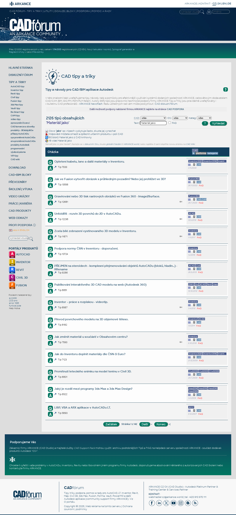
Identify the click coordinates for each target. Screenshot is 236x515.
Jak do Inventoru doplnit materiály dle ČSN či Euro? (89, 354)
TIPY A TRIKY (17, 82)
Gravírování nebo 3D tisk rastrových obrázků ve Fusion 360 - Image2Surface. (107, 196)
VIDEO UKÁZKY (19, 196)
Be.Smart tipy (17, 112)
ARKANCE (191, 3)
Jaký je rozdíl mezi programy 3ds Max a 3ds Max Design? (93, 388)
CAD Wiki (190, 144)
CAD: (137, 118)
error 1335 (14, 303)
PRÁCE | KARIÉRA (20, 203)
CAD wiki (15, 159)
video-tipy (15, 119)
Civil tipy (15, 97)
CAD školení (209, 465)
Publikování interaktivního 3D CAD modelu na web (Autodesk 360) (100, 284)
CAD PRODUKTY (20, 210)
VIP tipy (14, 155)
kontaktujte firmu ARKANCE (25, 468)
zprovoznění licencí (20, 123)
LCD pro (13, 300)
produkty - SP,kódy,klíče (22, 130)
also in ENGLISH (19, 230)
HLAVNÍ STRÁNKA (21, 67)
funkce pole (15, 305)
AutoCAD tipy (17, 86)
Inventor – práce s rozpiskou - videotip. (81, 302)
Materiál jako (66, 137)
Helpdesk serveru (165, 448)
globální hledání (113, 144)
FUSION (18, 285)
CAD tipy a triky (70, 76)
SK (219, 3)
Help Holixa (14, 308)
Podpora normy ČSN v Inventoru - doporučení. (86, 248)
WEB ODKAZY (18, 218)
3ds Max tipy (17, 104)
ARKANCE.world (131, 144)
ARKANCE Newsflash (91, 103)
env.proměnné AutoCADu (23, 141)
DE (229, 3)
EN (224, 3)
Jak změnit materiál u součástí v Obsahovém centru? (91, 336)
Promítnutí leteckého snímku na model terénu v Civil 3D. (92, 371)
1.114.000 (57, 49)
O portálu (69, 501)
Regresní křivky (16, 52)
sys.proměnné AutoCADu (23, 137)
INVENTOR (19, 262)
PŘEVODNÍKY (18, 182)
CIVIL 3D (18, 277)
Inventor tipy (17, 90)
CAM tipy (15, 115)
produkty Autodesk (20, 145)
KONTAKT (204, 3)
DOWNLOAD (17, 167)
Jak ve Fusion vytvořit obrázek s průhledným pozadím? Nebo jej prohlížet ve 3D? (110, 179)
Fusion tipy (16, 101)
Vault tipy (15, 108)
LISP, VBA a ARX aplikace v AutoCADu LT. (82, 407)
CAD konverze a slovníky (22, 126)
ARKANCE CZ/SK (158, 486)
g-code (13, 298)
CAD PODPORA (175, 109)
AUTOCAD (19, 254)
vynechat (110, 131)
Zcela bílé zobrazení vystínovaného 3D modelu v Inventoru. (95, 231)
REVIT (16, 270)
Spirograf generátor (122, 49)
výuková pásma (18, 152)
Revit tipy (15, 93)
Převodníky (37, 52)
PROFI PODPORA (20, 225)
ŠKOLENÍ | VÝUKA (20, 189)
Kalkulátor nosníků (102, 49)
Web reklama (93, 506)
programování (17, 148)
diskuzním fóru (91, 144)
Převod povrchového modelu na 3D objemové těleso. (91, 319)
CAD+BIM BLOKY (20, 175)
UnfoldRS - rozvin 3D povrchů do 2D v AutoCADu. (87, 213)
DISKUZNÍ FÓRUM (21, 75)
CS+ (34, 451)
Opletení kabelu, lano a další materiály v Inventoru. (89, 161)
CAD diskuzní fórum (166, 103)
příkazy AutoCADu (20, 133)
